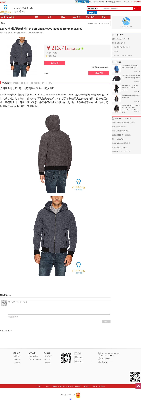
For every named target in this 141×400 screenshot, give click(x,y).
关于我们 (48, 359)
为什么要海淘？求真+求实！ (121, 131)
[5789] (138, 81)
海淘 (49, 17)
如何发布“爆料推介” (36, 359)
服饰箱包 (102, 23)
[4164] (138, 91)
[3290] (138, 101)
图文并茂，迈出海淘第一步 (120, 39)
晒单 (103, 17)
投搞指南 (54, 386)
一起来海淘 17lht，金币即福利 (122, 55)
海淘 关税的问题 (118, 139)
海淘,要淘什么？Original (119, 147)
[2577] (138, 71)
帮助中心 (102, 386)
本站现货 (76, 17)
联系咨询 (99, 73)
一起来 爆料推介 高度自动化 (121, 47)
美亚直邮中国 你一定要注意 (121, 135)
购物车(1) (110, 2)
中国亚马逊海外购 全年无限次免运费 (123, 122)
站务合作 (17, 359)
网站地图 (48, 363)
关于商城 (118, 2)
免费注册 (101, 2)
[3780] (138, 111)
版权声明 (70, 386)
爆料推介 (92, 13)
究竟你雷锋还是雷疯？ (119, 127)
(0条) (10, 295)
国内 (63, 17)
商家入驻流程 (34, 356)
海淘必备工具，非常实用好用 (121, 143)
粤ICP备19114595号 (68, 395)
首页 (36, 17)
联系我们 (17, 356)
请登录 (95, 2)
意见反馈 (94, 386)
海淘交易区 (90, 17)
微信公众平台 (49, 356)
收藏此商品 (52, 56)
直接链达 (54, 63)
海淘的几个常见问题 (118, 43)
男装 (107, 23)
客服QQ (105, 362)
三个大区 (115, 51)
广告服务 (47, 386)
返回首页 (3, 2)
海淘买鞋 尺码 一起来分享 (121, 151)
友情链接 (17, 363)
